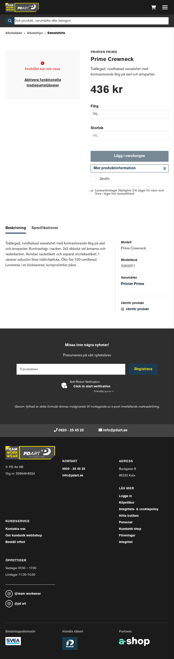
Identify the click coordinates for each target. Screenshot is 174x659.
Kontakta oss (15, 529)
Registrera (143, 369)
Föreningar (127, 535)
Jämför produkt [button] (135, 309)
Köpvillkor (126, 502)
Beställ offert (15, 542)
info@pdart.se (115, 430)
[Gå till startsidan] (22, 7)
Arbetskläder (13, 33)
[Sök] (87, 20)
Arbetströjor (35, 33)
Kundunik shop (130, 529)
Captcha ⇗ (104, 392)
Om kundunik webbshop (23, 535)
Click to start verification (91, 386)
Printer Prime (132, 284)
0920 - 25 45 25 (71, 430)
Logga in (125, 496)
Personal (125, 522)
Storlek (97, 128)
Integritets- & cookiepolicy (138, 509)
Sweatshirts (56, 33)
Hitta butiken (129, 515)
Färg (95, 106)
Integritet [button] (126, 542)
